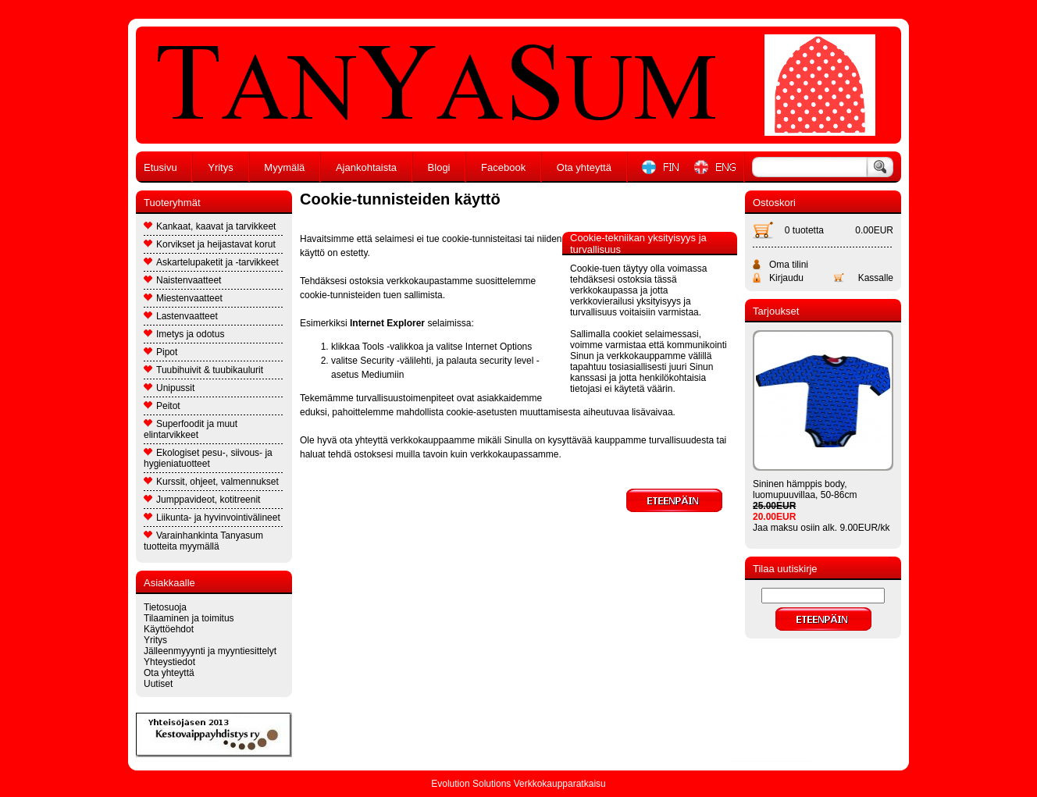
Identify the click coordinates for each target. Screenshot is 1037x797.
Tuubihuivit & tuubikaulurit (203, 370)
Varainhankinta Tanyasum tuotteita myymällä (203, 541)
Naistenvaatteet (182, 280)
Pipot (160, 352)
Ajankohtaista (366, 167)
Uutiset (158, 683)
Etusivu (160, 167)
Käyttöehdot (169, 629)
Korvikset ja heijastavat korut (210, 244)
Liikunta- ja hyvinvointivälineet (212, 517)
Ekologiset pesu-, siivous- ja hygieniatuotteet (208, 458)
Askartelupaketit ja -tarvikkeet (211, 262)
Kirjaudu (786, 277)
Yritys (220, 167)
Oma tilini (788, 264)
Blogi (439, 167)
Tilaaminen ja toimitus (189, 618)
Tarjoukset (776, 311)
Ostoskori (774, 202)
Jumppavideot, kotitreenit (202, 499)
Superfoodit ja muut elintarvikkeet (190, 429)
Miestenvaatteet (183, 298)
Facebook (503, 167)
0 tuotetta (804, 230)
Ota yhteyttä (584, 167)
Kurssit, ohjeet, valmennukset (211, 481)
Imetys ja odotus (184, 334)
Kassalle (875, 277)
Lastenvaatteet (181, 316)
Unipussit (169, 387)
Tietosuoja (165, 607)
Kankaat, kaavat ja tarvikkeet (210, 226)
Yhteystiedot (169, 661)
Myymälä (284, 167)
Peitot (162, 405)
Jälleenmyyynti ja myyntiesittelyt (210, 651)
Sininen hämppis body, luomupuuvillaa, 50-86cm (805, 489)
